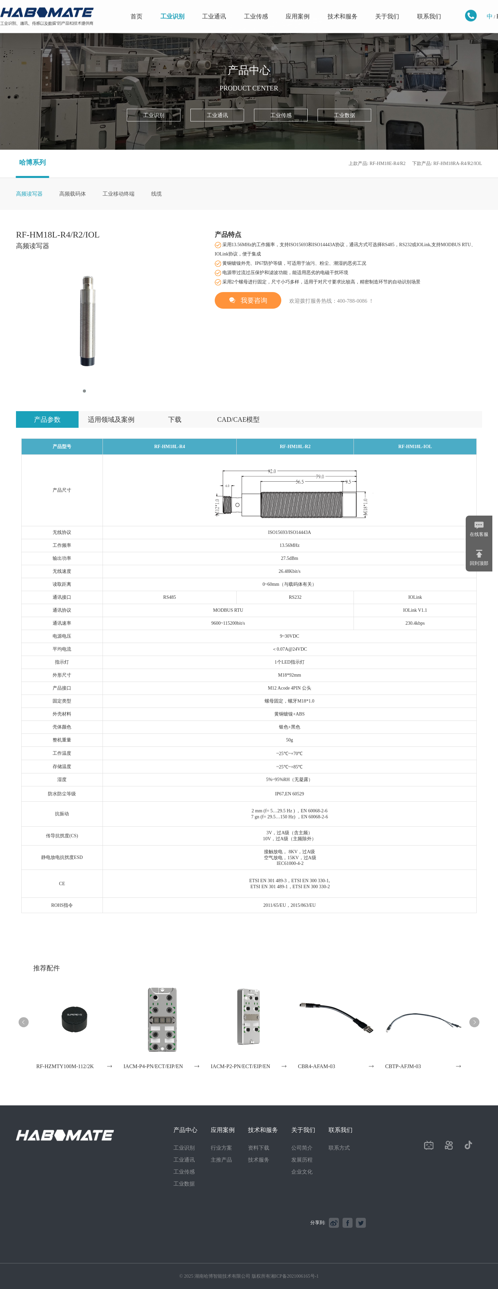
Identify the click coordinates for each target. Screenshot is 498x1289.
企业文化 (302, 1172)
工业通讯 (214, 9)
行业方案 (221, 1148)
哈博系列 (25, 162)
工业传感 (256, 9)
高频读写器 (29, 194)
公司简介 (302, 1148)
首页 (136, 9)
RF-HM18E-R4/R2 (387, 163)
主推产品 (221, 1160)
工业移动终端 (118, 194)
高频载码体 (72, 194)
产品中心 (185, 1130)
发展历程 (302, 1160)
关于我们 (387, 9)
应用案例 (298, 9)
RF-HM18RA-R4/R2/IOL (457, 163)
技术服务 (258, 1160)
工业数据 (344, 115)
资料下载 (258, 1148)
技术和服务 (343, 9)
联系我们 (429, 9)
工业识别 (172, 9)
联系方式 (339, 1148)
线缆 (156, 194)
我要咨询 (248, 300)
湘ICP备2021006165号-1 (294, 1276)
